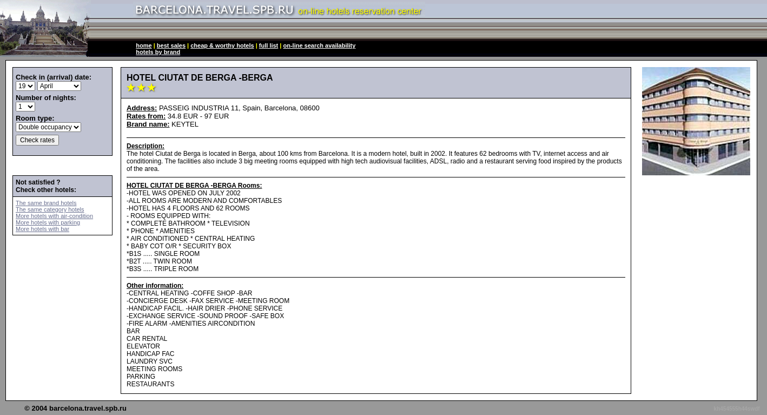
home (143, 45)
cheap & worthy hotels (222, 45)
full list (268, 45)
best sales (171, 45)
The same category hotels (50, 209)
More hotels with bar (42, 229)
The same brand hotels (46, 203)
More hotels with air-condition (54, 216)
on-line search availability (319, 45)
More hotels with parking (48, 222)
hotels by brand (158, 52)
